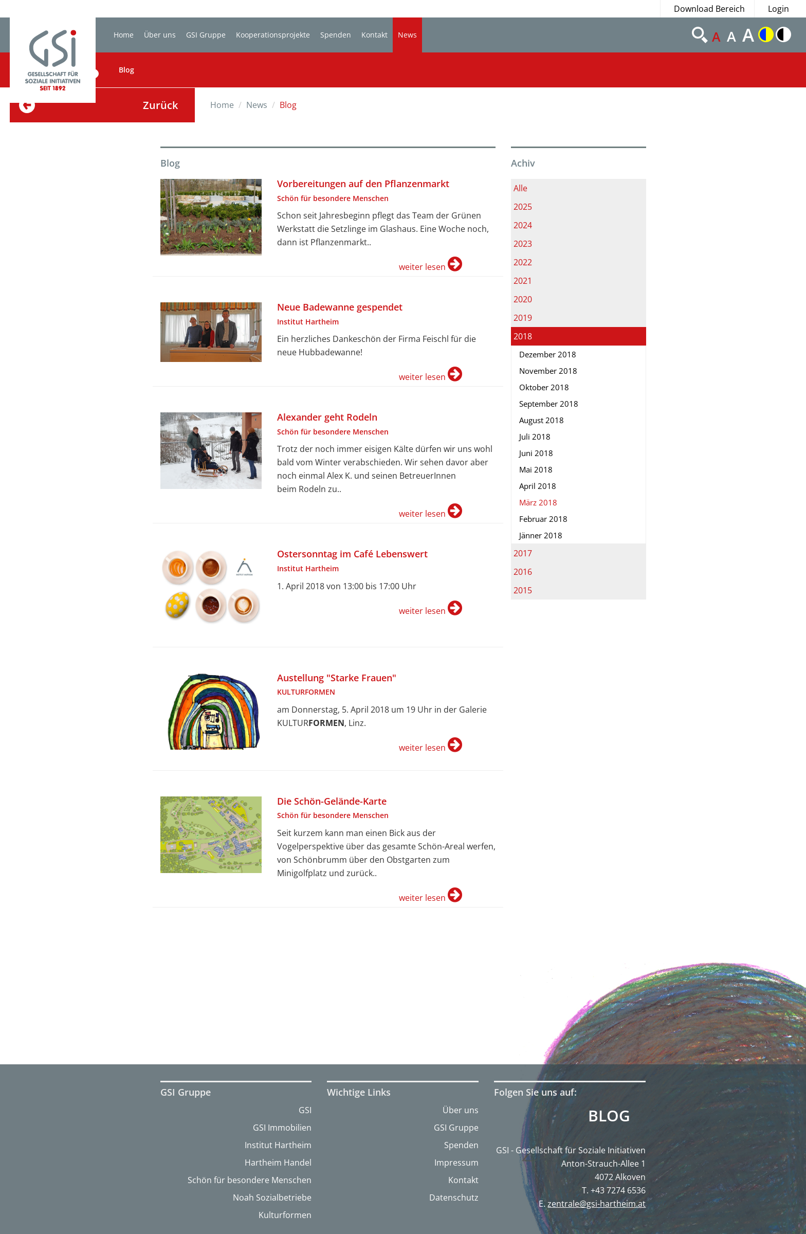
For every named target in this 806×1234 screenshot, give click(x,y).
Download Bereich (709, 8)
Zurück (160, 105)
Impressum (456, 1162)
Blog (126, 70)
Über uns (160, 35)
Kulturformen (285, 1215)
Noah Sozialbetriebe (272, 1197)
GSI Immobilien (282, 1127)
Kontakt (374, 35)
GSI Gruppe (206, 35)
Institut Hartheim (278, 1145)
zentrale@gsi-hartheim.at (596, 1203)
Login (778, 8)
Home (124, 35)
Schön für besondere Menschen (250, 1180)
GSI (305, 1110)
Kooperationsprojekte (273, 35)
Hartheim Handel (278, 1162)
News (407, 35)
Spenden (335, 35)
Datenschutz (454, 1197)
